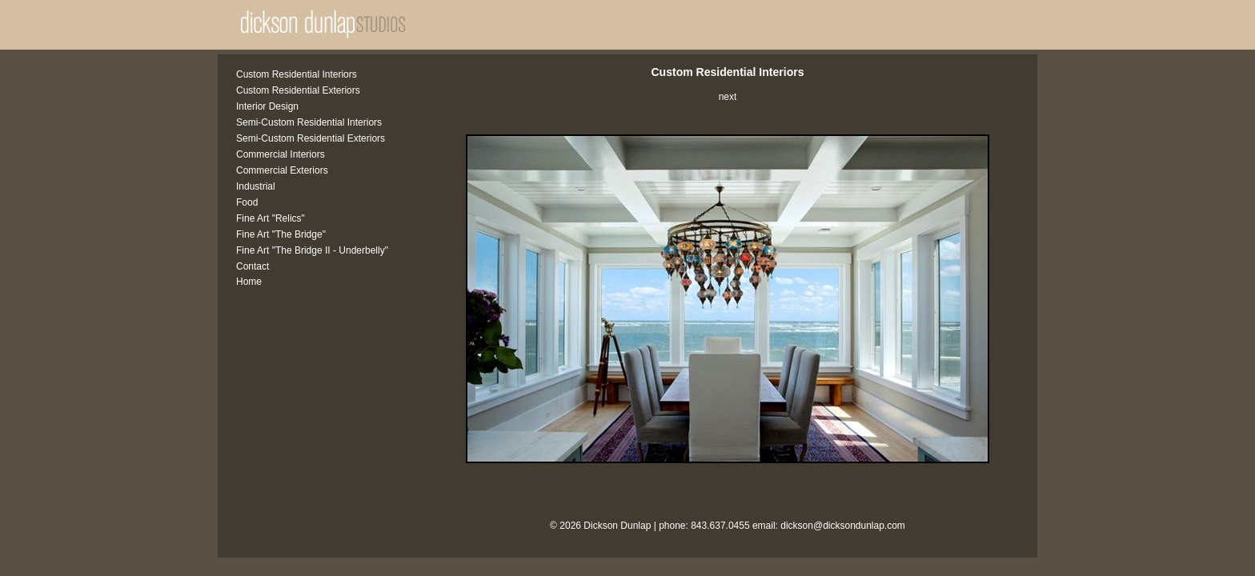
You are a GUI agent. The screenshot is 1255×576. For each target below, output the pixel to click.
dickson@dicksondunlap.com (842, 525)
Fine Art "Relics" (270, 218)
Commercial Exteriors (282, 170)
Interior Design (267, 106)
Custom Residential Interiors (296, 74)
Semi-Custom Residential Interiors (309, 122)
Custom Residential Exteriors (298, 90)
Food (247, 202)
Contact (252, 266)
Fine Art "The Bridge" (281, 234)
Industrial (255, 186)
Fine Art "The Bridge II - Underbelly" (312, 250)
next (728, 96)
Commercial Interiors (280, 154)
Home (249, 281)
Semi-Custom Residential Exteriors (310, 138)
